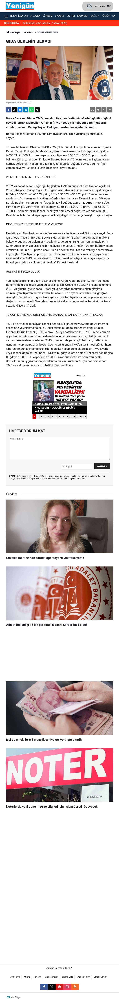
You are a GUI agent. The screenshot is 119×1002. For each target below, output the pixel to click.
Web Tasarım (83, 977)
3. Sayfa (35, 15)
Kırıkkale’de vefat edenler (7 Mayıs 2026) (45, 23)
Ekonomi (82, 15)
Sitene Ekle (67, 977)
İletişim (37, 977)
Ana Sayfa (13, 32)
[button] (98, 109)
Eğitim (71, 15)
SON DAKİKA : (12, 23)
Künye (27, 977)
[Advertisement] (59, 655)
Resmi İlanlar (19, 15)
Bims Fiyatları (100, 977)
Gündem (47, 15)
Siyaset (59, 15)
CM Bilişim (16, 997)
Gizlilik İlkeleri (51, 977)
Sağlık (94, 15)
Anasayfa (15, 977)
